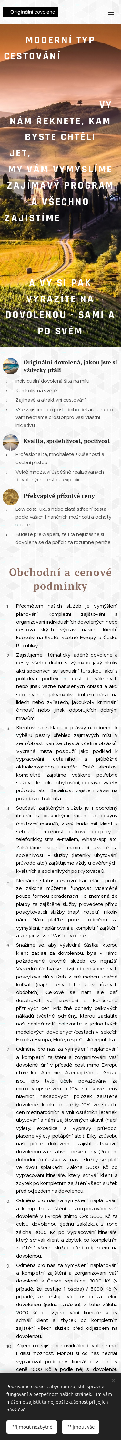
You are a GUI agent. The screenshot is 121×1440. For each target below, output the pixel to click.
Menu (111, 12)
